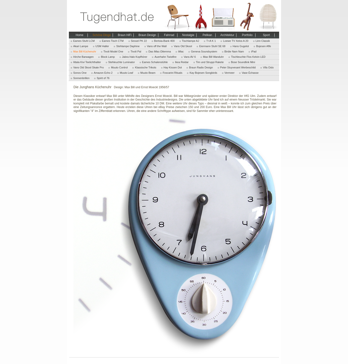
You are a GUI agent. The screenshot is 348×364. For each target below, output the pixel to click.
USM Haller (102, 46)
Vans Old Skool (183, 46)
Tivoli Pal (135, 51)
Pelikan (207, 35)
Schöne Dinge (102, 35)
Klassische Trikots (145, 67)
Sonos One (80, 72)
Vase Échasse (250, 72)
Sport (266, 35)
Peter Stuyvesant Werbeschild (238, 67)
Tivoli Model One (113, 51)
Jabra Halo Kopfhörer (134, 56)
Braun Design (147, 35)
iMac (181, 51)
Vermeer (230, 72)
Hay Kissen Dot (173, 67)
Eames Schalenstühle (155, 62)
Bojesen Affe (263, 46)
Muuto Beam (147, 72)
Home (79, 35)
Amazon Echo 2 (103, 72)
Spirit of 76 (103, 78)
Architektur (227, 35)
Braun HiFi (124, 35)
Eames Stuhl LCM (84, 40)
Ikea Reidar (181, 62)
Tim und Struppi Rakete (210, 62)
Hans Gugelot (241, 46)
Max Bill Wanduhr (213, 56)
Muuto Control (119, 67)
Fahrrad (169, 35)
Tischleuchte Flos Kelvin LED (248, 56)
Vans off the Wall (157, 46)
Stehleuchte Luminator (121, 62)
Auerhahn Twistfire (165, 56)
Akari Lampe (80, 46)
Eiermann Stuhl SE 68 (212, 46)
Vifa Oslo (268, 67)
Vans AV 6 (190, 56)
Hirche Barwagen (83, 56)
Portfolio (247, 35)
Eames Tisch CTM (113, 40)
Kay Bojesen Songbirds (203, 72)
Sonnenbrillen (81, 78)
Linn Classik (263, 40)
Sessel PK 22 (139, 40)
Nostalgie (188, 35)
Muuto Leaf (126, 72)
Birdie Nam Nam (234, 51)
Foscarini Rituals (172, 72)
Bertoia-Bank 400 (164, 40)
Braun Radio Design (201, 67)
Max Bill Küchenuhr (84, 51)
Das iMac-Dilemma (159, 51)
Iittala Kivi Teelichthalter (87, 62)
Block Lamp (108, 56)
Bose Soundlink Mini (243, 62)
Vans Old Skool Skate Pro (88, 67)
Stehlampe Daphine (128, 46)
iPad (253, 51)
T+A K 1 (211, 40)
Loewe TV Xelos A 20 (235, 40)
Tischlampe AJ (190, 40)
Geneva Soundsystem (204, 51)
